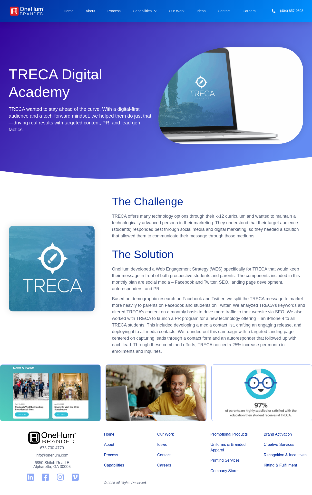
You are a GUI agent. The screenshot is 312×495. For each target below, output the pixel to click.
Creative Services (279, 444)
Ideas (201, 11)
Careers (249, 11)
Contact (224, 11)
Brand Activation (278, 434)
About (90, 11)
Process (114, 11)
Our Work (177, 11)
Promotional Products (229, 434)
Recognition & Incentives (285, 455)
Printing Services (225, 460)
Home (68, 11)
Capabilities (145, 11)
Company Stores (224, 471)
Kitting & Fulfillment (280, 465)
